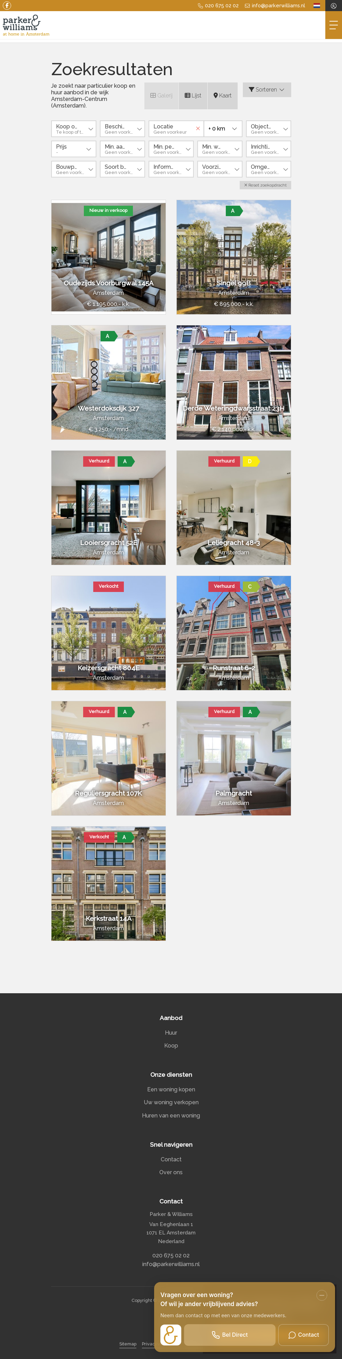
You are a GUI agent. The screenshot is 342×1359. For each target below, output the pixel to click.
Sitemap (127, 1343)
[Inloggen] (333, 5)
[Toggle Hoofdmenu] (333, 25)
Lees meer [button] (277, 1317)
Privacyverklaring (161, 1343)
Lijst (193, 95)
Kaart (223, 95)
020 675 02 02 (171, 1255)
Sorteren (267, 89)
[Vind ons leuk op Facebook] (7, 5)
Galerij (161, 95)
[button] (265, 185)
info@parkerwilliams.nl (171, 1264)
